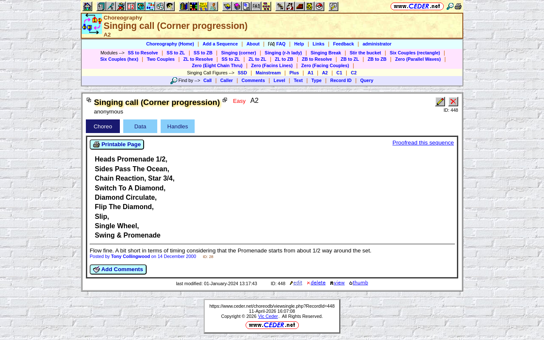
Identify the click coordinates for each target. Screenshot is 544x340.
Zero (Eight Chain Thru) (217, 65)
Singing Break (326, 52)
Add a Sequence (220, 43)
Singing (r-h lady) (283, 52)
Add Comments (118, 269)
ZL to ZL (257, 59)
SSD (242, 72)
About (253, 43)
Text (298, 80)
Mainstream (267, 72)
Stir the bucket (365, 52)
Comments (253, 80)
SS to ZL (176, 52)
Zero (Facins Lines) (272, 65)
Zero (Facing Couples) (325, 65)
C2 (354, 72)
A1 (311, 72)
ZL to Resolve (198, 59)
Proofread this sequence (423, 142)
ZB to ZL (349, 59)
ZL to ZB (284, 59)
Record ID (340, 80)
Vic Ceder (268, 316)
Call (208, 80)
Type (317, 80)
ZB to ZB (377, 59)
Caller (226, 80)
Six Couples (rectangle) (415, 52)
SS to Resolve (143, 52)
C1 (340, 72)
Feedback (343, 43)
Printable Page (117, 144)
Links (319, 43)
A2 (325, 72)
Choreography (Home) (170, 43)
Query (367, 80)
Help (299, 43)
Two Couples (161, 59)
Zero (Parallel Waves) (418, 59)
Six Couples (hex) (119, 59)
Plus (294, 72)
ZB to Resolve (317, 59)
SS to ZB (203, 52)
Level (279, 80)
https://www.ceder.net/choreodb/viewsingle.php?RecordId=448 (272, 306)
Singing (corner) (238, 52)
